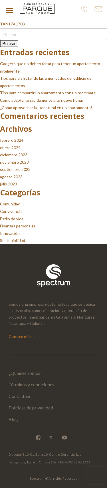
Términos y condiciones (31, 384)
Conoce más (22, 336)
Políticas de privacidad (31, 407)
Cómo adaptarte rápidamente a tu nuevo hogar (41, 100)
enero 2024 (10, 147)
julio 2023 (8, 183)
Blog (13, 419)
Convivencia (11, 211)
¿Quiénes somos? (25, 373)
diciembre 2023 (13, 154)
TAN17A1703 (12, 23)
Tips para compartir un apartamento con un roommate (48, 92)
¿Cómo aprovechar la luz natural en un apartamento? (46, 107)
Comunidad (10, 203)
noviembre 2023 (14, 162)
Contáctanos (21, 396)
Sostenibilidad (12, 240)
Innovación (10, 233)
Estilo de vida (11, 218)
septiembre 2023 (15, 169)
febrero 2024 (11, 140)
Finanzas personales (18, 225)
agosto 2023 (11, 176)
